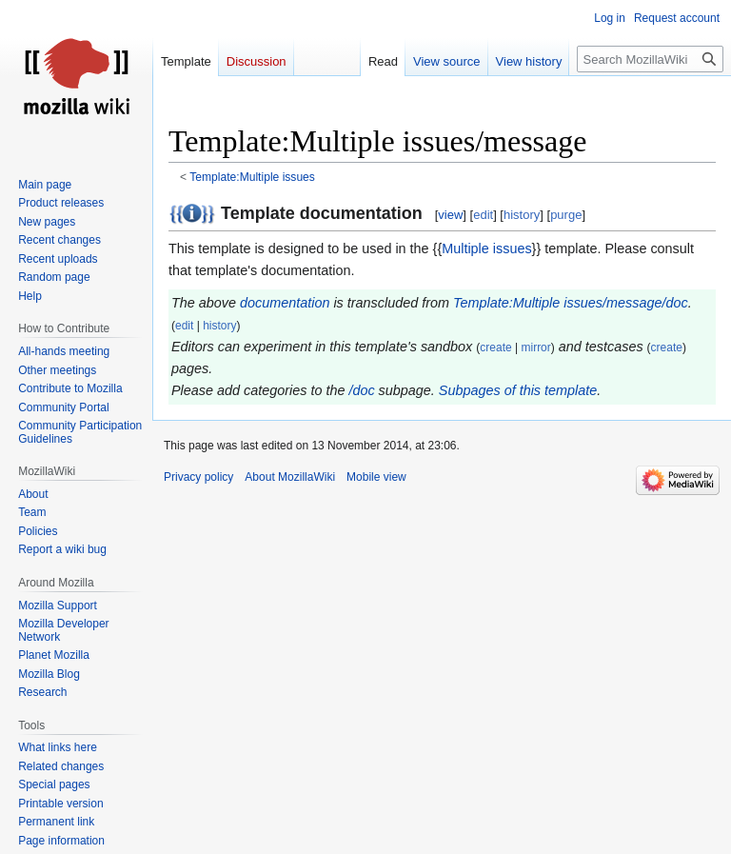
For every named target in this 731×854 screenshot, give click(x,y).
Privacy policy (198, 477)
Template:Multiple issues (252, 177)
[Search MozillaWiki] (650, 59)
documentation (284, 302)
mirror (535, 347)
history (522, 215)
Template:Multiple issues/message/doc (570, 302)
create (495, 347)
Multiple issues (486, 248)
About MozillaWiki (290, 477)
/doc (361, 390)
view (450, 215)
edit (483, 215)
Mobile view (376, 477)
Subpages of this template (518, 390)
